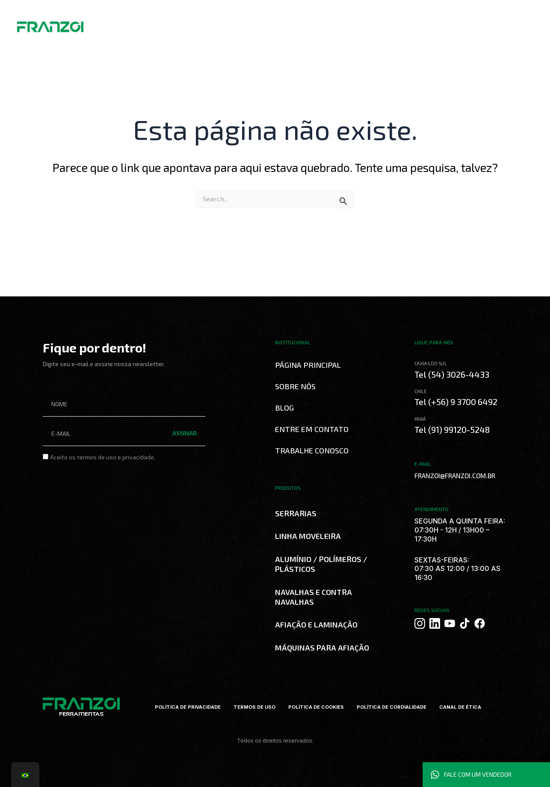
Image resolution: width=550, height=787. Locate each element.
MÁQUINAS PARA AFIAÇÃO (322, 647)
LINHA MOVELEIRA (308, 536)
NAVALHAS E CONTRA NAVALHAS (313, 597)
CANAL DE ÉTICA (469, 707)
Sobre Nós (295, 386)
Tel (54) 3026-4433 (452, 374)
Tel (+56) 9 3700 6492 (458, 401)
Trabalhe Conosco (312, 450)
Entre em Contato (312, 429)
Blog (284, 407)
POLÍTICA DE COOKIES (315, 707)
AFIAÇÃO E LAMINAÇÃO (316, 624)
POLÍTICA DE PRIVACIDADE (179, 707)
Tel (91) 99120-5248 (454, 429)
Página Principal (308, 365)
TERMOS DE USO (250, 707)
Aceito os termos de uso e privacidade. (102, 457)
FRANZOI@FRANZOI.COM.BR (450, 475)
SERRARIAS (295, 513)
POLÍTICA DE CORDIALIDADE (396, 707)
